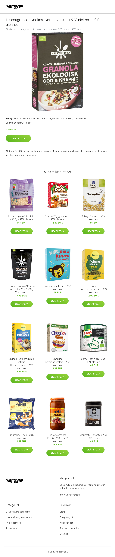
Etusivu (9, 29)
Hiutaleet (67, 118)
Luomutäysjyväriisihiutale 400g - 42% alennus (21, 218)
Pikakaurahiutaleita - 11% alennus (57, 288)
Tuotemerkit (25, 118)
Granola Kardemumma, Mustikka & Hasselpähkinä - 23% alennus (21, 363)
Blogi (62, 511)
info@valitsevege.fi (70, 494)
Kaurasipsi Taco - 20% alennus (21, 436)
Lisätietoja (18, 138)
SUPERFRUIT (79, 118)
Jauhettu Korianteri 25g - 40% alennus (93, 436)
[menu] (106, 7)
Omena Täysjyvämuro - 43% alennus (58, 218)
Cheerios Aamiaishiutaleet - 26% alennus (57, 362)
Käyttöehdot (66, 522)
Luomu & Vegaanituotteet (19, 517)
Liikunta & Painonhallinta (18, 511)
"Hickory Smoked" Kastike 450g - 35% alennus (57, 438)
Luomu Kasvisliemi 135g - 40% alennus (93, 360)
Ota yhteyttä (66, 517)
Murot (59, 118)
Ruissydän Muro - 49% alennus (93, 218)
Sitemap (64, 533)
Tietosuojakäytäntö (70, 528)
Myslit (52, 118)
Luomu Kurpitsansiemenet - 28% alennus (93, 289)
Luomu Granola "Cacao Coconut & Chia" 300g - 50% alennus (22, 289)
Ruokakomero (40, 118)
